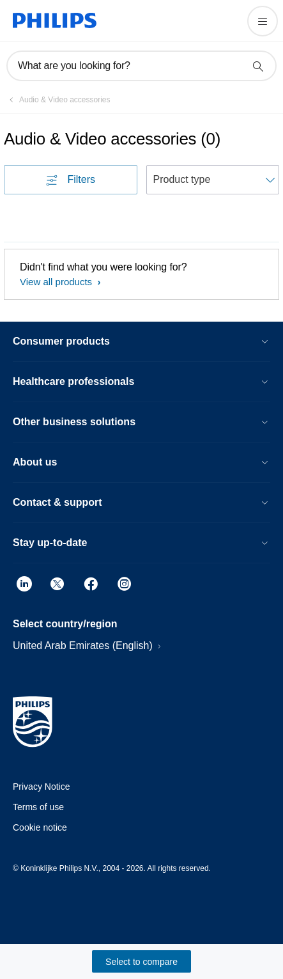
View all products (57, 281)
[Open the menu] (262, 21)
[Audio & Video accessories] (57, 99)
